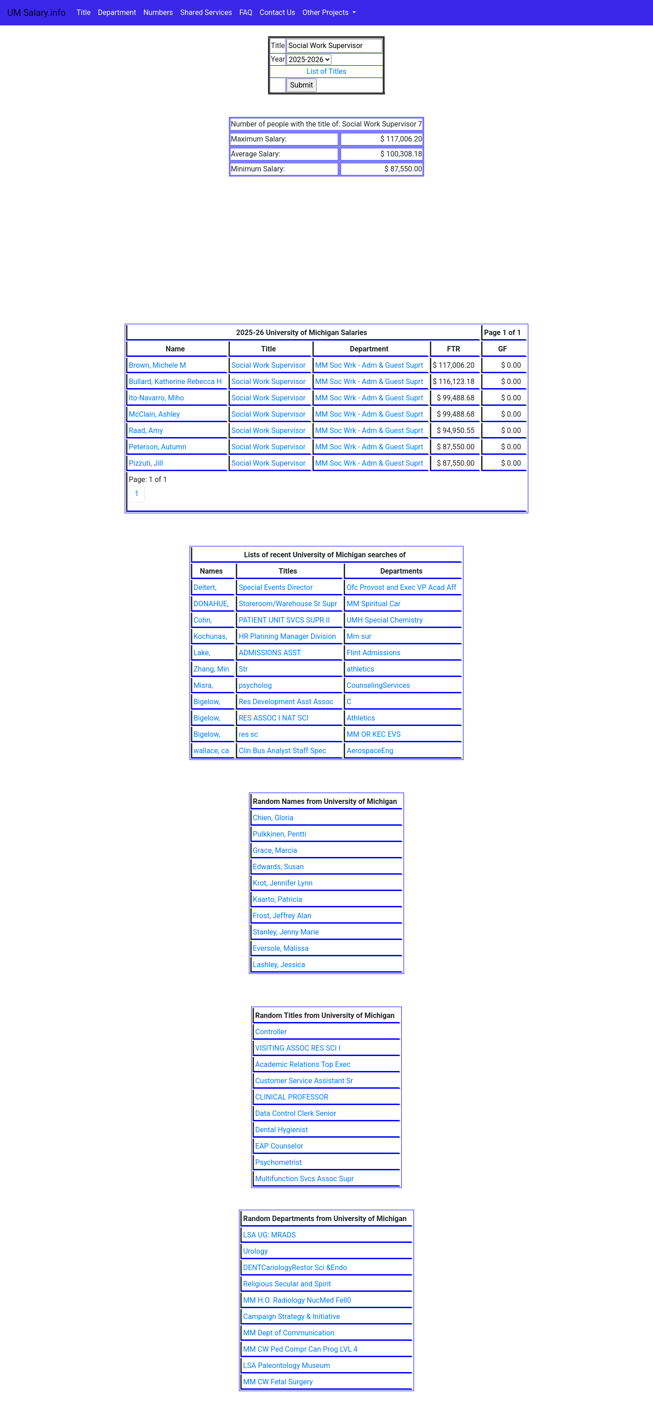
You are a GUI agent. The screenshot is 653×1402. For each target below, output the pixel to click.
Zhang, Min (211, 669)
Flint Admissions (373, 652)
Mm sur (358, 636)
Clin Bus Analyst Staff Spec (282, 750)
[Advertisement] (326, 255)
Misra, (203, 685)
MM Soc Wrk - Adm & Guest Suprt (369, 365)
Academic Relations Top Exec (303, 1064)
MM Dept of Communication (288, 1333)
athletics (360, 669)
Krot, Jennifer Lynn (283, 883)
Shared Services (206, 12)
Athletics (360, 718)
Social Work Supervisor (268, 365)
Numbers (158, 12)
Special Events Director (275, 587)
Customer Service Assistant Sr (304, 1080)
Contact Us (278, 12)
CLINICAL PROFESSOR (291, 1097)
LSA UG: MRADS (269, 1235)
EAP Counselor (279, 1146)
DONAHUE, (211, 603)
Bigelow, (207, 701)
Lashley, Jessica (279, 964)
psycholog (255, 685)
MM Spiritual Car (373, 603)
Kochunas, (210, 636)
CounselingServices (378, 685)
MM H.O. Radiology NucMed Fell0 (297, 1300)
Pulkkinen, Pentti (280, 834)
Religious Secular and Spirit (287, 1284)
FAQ (246, 12)
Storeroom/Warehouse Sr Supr (288, 603)
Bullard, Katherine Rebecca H (175, 381)
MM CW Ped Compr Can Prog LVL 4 (300, 1349)
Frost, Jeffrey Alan (282, 915)
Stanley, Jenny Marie (286, 932)
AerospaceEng (369, 750)
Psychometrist (278, 1162)
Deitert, (205, 587)
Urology (255, 1251)
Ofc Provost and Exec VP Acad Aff (401, 587)
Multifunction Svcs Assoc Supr (304, 1178)
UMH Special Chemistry (384, 620)
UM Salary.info (36, 12)
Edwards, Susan (278, 866)
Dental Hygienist (281, 1129)
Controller (271, 1031)
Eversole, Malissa (281, 948)
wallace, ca (211, 750)
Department (117, 12)
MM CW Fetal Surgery (278, 1382)
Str (243, 669)
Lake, (202, 652)
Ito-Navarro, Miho (156, 398)
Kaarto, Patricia (277, 899)
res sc (248, 734)
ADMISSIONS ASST (270, 652)
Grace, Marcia (275, 850)
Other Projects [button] (326, 12)
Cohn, (203, 620)
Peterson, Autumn (157, 447)
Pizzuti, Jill (146, 463)
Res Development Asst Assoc (286, 701)
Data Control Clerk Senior (295, 1113)
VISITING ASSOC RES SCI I (298, 1048)
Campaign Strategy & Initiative (291, 1316)
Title (84, 12)
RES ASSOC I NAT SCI (273, 718)
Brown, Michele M (157, 365)
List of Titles (326, 71)
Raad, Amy (146, 430)
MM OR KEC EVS (373, 734)
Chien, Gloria (273, 817)
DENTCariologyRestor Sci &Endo (295, 1267)
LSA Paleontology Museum (286, 1365)
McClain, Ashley (154, 414)
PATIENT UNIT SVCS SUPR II (284, 620)
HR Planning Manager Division (287, 636)
